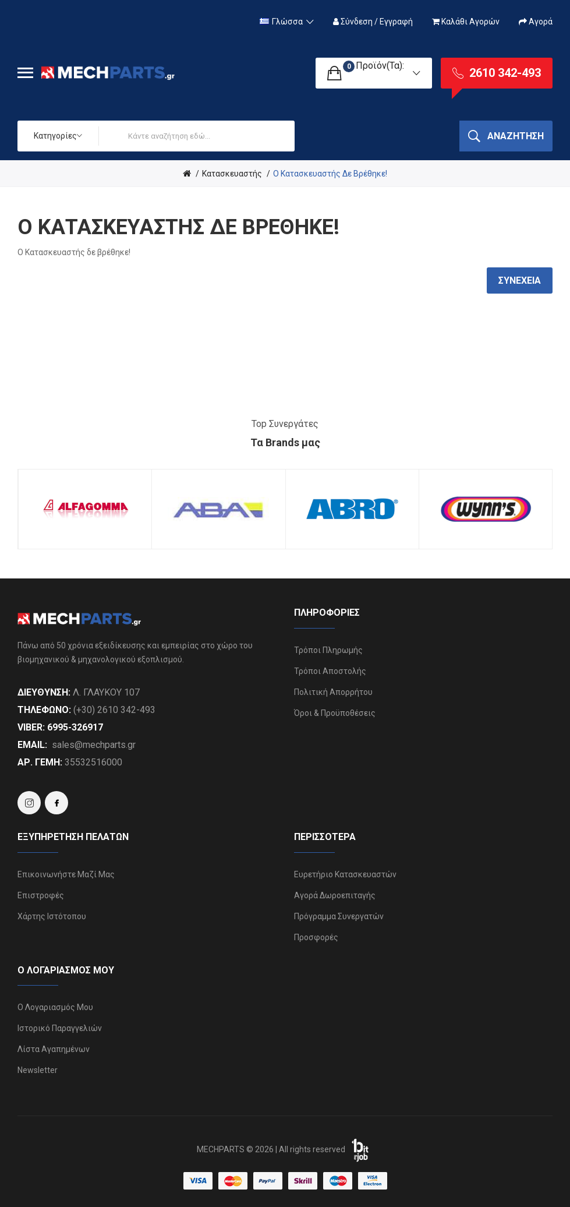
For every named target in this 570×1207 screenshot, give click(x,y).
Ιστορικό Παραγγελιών (59, 1028)
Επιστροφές (40, 895)
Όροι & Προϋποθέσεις (335, 713)
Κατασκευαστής (232, 173)
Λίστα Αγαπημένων (53, 1049)
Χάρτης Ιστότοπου (51, 916)
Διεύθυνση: (43, 692)
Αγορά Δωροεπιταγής (335, 895)
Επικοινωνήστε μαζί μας (66, 874)
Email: (32, 744)
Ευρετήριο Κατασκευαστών (345, 874)
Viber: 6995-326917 (60, 727)
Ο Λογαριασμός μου (55, 1007)
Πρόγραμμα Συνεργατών (339, 916)
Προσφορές (316, 937)
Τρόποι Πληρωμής (328, 650)
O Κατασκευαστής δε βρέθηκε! (330, 173)
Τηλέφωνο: (44, 709)
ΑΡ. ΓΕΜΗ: (39, 762)
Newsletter (37, 1070)
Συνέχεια (519, 280)
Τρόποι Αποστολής (330, 671)
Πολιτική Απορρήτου (333, 692)
